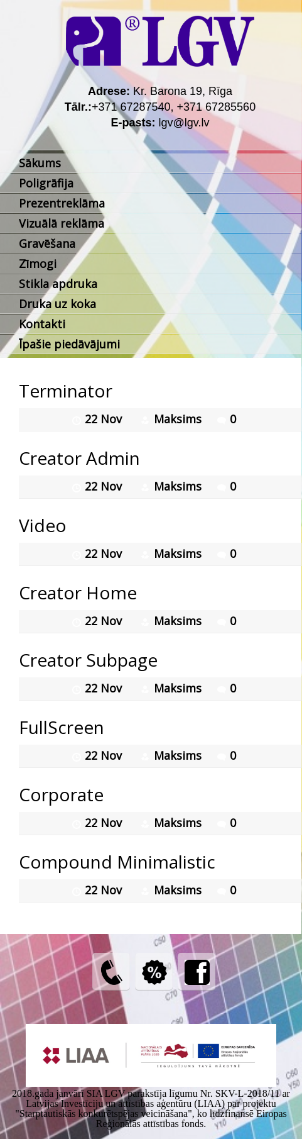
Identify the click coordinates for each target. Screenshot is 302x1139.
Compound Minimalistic (117, 862)
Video (43, 525)
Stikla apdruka (58, 283)
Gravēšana (47, 243)
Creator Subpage (88, 660)
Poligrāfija (46, 183)
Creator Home (78, 592)
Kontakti (42, 324)
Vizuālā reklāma (61, 223)
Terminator (65, 391)
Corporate (61, 794)
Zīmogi (38, 263)
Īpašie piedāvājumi (69, 344)
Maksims (178, 418)
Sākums (40, 163)
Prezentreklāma (62, 203)
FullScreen (61, 727)
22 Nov (105, 418)
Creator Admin (79, 458)
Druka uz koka (57, 303)
